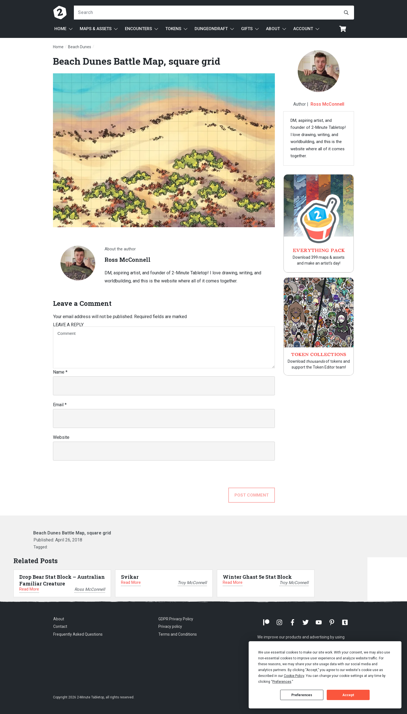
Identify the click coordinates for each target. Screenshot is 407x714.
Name (60, 372)
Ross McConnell (327, 104)
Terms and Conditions (177, 634)
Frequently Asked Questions (78, 634)
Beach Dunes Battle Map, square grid (136, 61)
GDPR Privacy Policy (175, 619)
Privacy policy (170, 626)
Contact (60, 626)
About (58, 619)
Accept (348, 695)
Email (60, 404)
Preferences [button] (281, 682)
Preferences (301, 695)
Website (61, 437)
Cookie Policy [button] (294, 676)
